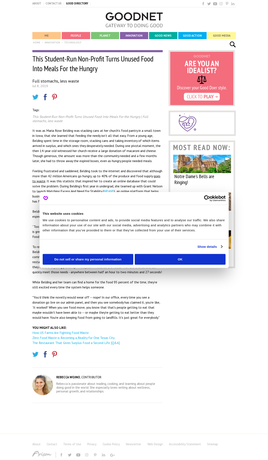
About (36, 444)
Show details (207, 246)
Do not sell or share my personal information (87, 259)
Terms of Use (72, 444)
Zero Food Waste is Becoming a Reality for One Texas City (73, 338)
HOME (36, 42)
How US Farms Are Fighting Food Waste (60, 333)
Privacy (91, 444)
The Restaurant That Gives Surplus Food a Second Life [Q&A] (76, 343)
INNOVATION (52, 42)
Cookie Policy (111, 444)
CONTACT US (54, 3)
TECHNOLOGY (73, 42)
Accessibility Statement (185, 444)
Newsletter (133, 444)
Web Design (155, 444)
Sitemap (212, 444)
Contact (52, 444)
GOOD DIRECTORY (77, 3)
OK (180, 259)
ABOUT (36, 3)
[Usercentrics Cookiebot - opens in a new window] (207, 198)
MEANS (109, 191)
